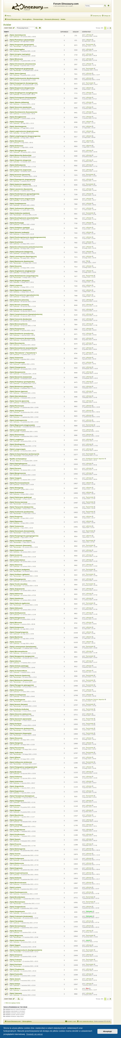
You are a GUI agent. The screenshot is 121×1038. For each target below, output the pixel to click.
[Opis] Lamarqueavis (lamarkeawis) (23, 647)
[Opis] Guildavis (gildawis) (20, 574)
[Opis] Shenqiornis (17, 141)
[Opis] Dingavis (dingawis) (20, 281)
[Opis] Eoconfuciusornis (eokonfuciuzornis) (26, 247)
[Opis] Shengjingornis (18, 150)
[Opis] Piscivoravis (17, 406)
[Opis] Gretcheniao (17, 492)
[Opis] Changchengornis (19, 632)
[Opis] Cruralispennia (18, 695)
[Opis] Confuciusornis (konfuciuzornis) (24, 78)
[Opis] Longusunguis (18, 449)
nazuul (88, 940)
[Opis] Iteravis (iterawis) (19, 704)
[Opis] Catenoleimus (17, 560)
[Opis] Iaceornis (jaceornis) (20, 175)
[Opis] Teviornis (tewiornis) (20, 675)
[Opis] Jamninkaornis (18, 35)
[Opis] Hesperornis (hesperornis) (22, 88)
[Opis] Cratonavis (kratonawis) (21, 916)
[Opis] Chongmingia (17, 362)
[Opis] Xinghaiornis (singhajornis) (22, 271)
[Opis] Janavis (15, 979)
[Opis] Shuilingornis (17, 444)
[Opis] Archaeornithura (18, 671)
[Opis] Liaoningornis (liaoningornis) (23, 256)
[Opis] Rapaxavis (16, 521)
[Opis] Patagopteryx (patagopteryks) (23, 767)
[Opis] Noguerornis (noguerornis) (22, 199)
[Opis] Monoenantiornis (18, 324)
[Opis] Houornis (16, 266)
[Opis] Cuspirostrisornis (19, 873)
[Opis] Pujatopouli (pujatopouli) (21, 69)
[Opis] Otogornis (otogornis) (20, 160)
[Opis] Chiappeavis (17, 801)
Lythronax (16, 36)
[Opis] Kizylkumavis (17, 834)
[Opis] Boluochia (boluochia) (20, 155)
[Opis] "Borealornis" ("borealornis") (23, 353)
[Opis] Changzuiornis (18, 367)
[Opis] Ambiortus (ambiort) (20, 213)
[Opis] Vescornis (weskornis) (20, 107)
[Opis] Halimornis (16, 594)
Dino (87, 988)
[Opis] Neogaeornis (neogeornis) (22, 656)
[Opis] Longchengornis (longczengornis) (25, 136)
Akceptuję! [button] (107, 1031)
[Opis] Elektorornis (17, 863)
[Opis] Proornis (15, 844)
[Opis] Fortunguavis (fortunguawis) (23, 97)
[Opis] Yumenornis (17, 526)
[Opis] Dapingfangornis (18, 464)
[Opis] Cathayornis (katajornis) (21, 252)
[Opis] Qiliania (15, 757)
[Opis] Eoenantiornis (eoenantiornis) (23, 348)
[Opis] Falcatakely (16, 921)
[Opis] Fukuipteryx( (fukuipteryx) (22, 796)
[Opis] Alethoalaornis (18, 165)
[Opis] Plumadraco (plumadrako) (22, 40)
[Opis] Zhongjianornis (18, 117)
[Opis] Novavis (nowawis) (19, 305)
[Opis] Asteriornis (16, 781)
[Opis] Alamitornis (16, 598)
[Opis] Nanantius (16, 820)
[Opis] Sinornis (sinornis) (19, 300)
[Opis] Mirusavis (16, 622)
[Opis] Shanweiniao (17, 435)
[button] (110, 28)
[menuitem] (106, 15)
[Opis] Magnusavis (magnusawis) (22, 425)
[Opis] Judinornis (16, 752)
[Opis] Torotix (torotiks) (18, 584)
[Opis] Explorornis (16, 550)
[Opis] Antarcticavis (17, 940)
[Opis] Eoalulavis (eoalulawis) (21, 309)
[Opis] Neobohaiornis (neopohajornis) (24, 276)
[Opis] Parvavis (15, 468)
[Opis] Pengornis (16, 516)
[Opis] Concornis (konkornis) (21, 319)
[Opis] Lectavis (15, 887)
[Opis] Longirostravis (18, 430)
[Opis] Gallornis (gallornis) (20, 603)
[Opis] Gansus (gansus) (19, 391)
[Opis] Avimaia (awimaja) (19, 666)
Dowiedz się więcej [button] (34, 1034)
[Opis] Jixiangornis (17, 411)
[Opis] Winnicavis (16, 59)
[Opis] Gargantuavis (17, 911)
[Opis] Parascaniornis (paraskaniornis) (24, 295)
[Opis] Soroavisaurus (18, 926)
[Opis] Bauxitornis (16, 815)
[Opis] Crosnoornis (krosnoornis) (22, 338)
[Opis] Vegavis (15, 945)
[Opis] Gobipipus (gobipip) (20, 228)
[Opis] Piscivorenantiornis (19, 483)
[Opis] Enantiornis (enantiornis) (21, 333)
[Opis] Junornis (15, 642)
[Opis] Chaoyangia (17, 122)
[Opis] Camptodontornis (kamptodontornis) (26, 314)
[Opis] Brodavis (15, 772)
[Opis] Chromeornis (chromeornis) (23, 64)
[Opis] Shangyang (16, 488)
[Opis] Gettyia (15, 984)
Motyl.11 (18, 460)
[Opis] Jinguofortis (17, 786)
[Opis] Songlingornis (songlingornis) (23, 93)
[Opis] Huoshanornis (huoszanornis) (23, 112)
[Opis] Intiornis (15, 661)
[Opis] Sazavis (15, 839)
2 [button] (107, 28)
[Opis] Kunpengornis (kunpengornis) (23, 83)
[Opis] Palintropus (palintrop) (21, 497)
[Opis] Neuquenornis (17, 372)
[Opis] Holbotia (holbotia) (19, 709)
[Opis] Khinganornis (17, 618)
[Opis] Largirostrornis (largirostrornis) (24, 131)
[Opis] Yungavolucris (18, 907)
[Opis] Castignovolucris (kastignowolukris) (26, 950)
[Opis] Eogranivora (17, 791)
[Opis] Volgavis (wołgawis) (20, 569)
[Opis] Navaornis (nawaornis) (21, 377)
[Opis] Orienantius (16, 690)
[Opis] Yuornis (15, 854)
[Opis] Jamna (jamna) (18, 73)
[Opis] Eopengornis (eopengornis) (22, 179)
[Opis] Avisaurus (16, 955)
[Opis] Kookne (15, 805)
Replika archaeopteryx (18, 459)
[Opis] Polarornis (16, 415)
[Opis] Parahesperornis (18, 892)
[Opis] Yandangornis (17, 700)
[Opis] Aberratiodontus (18, 396)
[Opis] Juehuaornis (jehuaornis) (22, 208)
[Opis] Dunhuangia (17, 223)
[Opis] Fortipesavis (17, 858)
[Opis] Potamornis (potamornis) (22, 728)
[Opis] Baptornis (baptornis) (20, 290)
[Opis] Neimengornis (17, 849)
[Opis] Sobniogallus (17, 49)
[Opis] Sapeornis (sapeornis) (20, 170)
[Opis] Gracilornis (16, 242)
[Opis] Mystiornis (16, 637)
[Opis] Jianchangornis (18, 126)
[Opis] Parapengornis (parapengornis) (24, 536)
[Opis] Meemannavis (17, 902)
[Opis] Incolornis (16, 555)
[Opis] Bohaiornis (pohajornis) (21, 386)
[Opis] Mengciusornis (18, 473)
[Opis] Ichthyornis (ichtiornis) (21, 762)
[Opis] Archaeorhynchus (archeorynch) (24, 454)
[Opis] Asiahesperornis (18, 420)
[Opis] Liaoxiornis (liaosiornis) (21, 189)
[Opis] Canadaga (16, 825)
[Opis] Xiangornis (16, 743)
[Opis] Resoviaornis (17, 343)
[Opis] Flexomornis (17, 748)
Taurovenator (17, 46)
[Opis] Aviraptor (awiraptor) (20, 54)
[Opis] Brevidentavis (17, 897)
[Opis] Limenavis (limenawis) (21, 545)
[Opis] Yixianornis (16, 358)
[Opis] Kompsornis (17, 627)
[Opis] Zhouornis (16, 738)
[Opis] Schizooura (16, 146)
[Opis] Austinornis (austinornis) (21, 512)
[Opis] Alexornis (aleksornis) (20, 714)
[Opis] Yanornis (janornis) (19, 401)
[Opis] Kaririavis (16, 964)
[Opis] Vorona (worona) (18, 502)
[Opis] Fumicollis (16, 974)
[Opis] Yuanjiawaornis (18, 203)
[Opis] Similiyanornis (18, 613)
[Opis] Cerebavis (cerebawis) (20, 541)
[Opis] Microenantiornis (18, 651)
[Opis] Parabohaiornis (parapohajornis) (24, 194)
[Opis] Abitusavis (16, 608)
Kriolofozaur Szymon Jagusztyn (95, 458)
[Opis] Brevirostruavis (18, 883)
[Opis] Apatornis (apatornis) (20, 184)
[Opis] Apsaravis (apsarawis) (20, 719)
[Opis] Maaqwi (15, 810)
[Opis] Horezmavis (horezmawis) (22, 531)
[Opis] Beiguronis (16, 935)
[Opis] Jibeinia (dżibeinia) (19, 102)
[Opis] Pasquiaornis (17, 329)
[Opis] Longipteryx (17, 439)
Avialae (7, 24)
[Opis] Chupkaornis (17, 969)
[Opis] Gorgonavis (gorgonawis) (22, 45)
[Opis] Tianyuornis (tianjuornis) (21, 507)
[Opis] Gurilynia (16, 724)
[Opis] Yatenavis (16, 993)
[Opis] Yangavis (16, 478)
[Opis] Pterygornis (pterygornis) (22, 685)
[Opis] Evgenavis (16, 868)
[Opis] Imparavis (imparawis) (20, 733)
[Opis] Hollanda (15, 878)
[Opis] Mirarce (15, 988)
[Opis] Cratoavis (16, 960)
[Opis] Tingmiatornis (17, 830)
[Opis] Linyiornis (16, 285)
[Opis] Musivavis (16, 931)
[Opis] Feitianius (16, 777)
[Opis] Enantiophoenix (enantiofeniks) (24, 218)
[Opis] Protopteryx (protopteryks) (22, 382)
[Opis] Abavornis (16, 565)
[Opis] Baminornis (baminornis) (21, 261)
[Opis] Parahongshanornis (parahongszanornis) (28, 237)
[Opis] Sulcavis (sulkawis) (19, 232)
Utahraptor (89, 911)
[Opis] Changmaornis (18, 579)
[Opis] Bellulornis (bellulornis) (21, 680)
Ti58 (87, 261)
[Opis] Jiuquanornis (17, 589)
